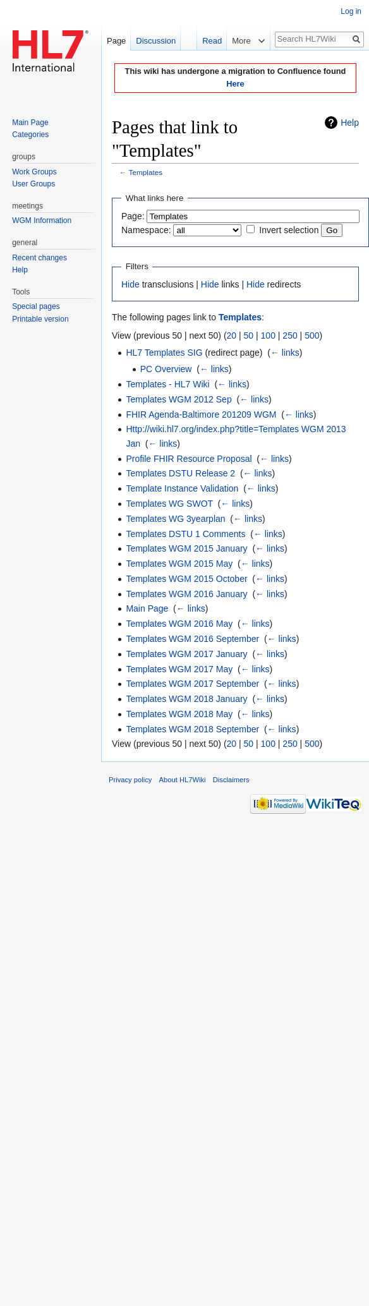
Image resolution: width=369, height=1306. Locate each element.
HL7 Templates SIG (164, 353)
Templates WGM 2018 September (192, 729)
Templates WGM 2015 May (179, 564)
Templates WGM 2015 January (186, 548)
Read (205, 40)
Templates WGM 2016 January (186, 594)
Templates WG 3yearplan (175, 519)
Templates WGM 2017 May (179, 669)
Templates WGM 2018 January (186, 699)
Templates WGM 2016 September (192, 639)
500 (312, 335)
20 (232, 335)
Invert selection (288, 230)
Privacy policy (130, 779)
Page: (133, 216)
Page (116, 40)
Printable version (40, 319)
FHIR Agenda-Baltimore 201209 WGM (201, 414)
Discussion (156, 40)
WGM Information (41, 220)
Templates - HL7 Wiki (167, 384)
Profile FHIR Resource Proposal (188, 459)
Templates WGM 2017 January (186, 654)
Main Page (147, 608)
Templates (146, 172)
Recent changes (39, 257)
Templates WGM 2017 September (192, 684)
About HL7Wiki (182, 779)
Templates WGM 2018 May (179, 714)
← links (284, 353)
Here (235, 83)
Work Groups (34, 171)
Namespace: (146, 230)
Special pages (35, 306)
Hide (130, 284)
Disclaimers (231, 779)
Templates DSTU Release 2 (180, 473)
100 (268, 335)
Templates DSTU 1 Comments (185, 534)
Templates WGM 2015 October (186, 579)
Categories (30, 134)
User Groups (33, 183)
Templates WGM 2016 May (179, 624)
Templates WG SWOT (169, 504)
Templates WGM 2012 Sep (178, 399)
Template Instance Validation (182, 488)
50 (249, 335)
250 (289, 335)
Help (350, 123)
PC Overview (166, 369)
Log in (351, 11)
